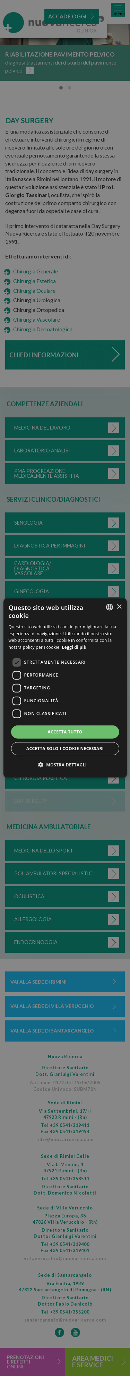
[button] (65, 765)
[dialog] (65, 688)
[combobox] (109, 607)
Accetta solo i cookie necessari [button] (65, 748)
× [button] (119, 606)
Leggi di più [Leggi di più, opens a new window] (74, 647)
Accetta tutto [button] (64, 732)
